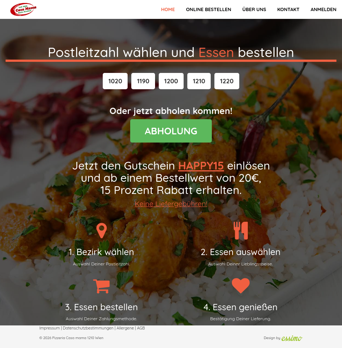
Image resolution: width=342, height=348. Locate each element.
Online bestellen (208, 9)
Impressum (49, 328)
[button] (115, 81)
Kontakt (288, 9)
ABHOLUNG (171, 131)
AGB (141, 328)
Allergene (125, 328)
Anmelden (323, 9)
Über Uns (254, 9)
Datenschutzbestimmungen (88, 328)
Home (168, 9)
